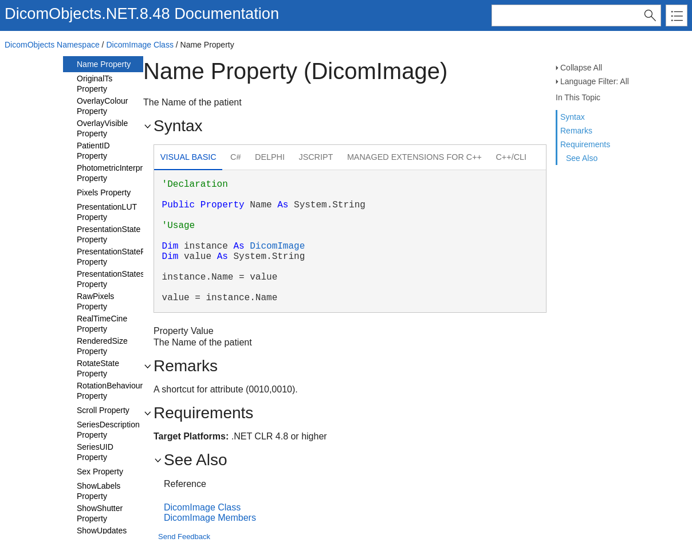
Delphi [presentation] (270, 157)
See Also (581, 158)
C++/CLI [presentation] (511, 157)
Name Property (104, 64)
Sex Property (100, 471)
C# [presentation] (235, 157)
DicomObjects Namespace (52, 44)
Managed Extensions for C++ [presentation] (414, 157)
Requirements (585, 144)
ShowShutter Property (100, 513)
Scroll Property (103, 410)
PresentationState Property (108, 234)
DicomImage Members (210, 517)
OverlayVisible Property (102, 128)
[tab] (188, 158)
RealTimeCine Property (102, 323)
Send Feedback (184, 536)
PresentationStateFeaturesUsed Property (134, 256)
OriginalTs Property (94, 83)
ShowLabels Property (98, 491)
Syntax (572, 116)
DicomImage (277, 246)
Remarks (576, 130)
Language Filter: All (594, 81)
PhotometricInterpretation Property (122, 173)
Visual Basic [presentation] (188, 157)
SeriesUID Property (95, 452)
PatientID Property (93, 150)
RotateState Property (98, 368)
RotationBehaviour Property (110, 390)
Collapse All (581, 67)
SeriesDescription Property (108, 429)
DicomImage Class (139, 44)
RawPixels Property (95, 301)
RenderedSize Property (102, 346)
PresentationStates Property (110, 279)
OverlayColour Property (102, 106)
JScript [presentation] (315, 157)
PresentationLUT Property (107, 212)
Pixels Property (104, 192)
